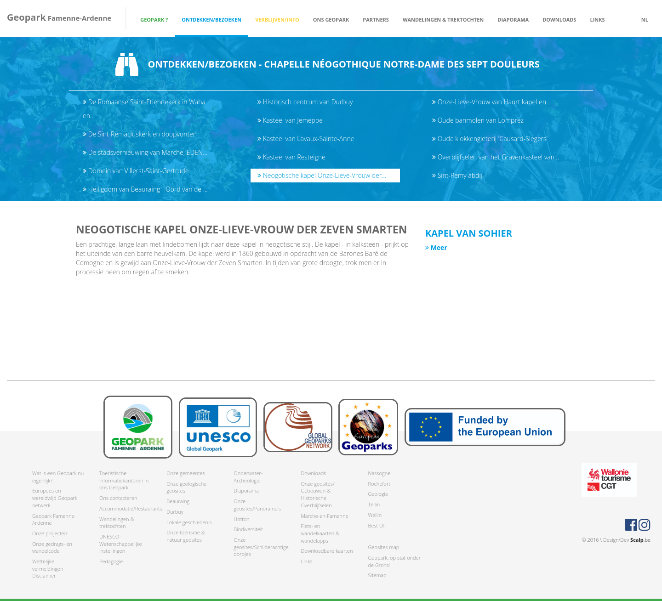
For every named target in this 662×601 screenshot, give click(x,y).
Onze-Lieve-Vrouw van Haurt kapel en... (491, 101)
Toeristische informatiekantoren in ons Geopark (123, 480)
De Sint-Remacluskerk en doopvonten (140, 134)
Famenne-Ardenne (59, 17)
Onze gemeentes (185, 473)
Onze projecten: (50, 533)
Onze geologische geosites (186, 487)
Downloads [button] (559, 19)
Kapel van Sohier (468, 233)
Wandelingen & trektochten (116, 523)
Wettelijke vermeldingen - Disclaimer (49, 568)
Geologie (378, 493)
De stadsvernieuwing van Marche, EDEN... (145, 152)
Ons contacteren (118, 497)
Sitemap (377, 575)
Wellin (375, 514)
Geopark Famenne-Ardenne (54, 519)
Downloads (313, 473)
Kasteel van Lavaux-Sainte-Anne (305, 138)
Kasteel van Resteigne (291, 157)
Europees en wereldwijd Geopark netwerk (54, 497)
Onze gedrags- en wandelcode (52, 547)
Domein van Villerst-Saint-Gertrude (135, 170)
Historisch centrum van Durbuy (305, 101)
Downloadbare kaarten (327, 550)
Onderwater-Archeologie (248, 477)
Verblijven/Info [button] (277, 19)
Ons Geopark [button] (331, 19)
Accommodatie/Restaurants (126, 508)
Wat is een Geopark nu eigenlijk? (58, 477)
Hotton (242, 519)
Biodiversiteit (248, 529)
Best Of (376, 525)
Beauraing (177, 501)
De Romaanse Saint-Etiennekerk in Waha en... (144, 108)
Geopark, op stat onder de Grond (394, 561)
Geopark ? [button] (154, 19)
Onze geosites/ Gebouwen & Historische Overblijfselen (317, 494)
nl (644, 19)
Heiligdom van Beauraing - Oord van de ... (145, 189)
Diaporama (513, 19)
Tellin (374, 504)
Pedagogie (111, 561)
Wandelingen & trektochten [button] (443, 19)
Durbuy (174, 511)
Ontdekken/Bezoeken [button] (211, 19)
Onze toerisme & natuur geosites (185, 536)
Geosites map (383, 547)
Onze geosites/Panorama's (257, 505)
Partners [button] (376, 19)
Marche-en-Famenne (324, 515)
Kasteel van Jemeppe (290, 120)
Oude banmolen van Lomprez (478, 120)
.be (640, 539)
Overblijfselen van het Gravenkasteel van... (495, 157)
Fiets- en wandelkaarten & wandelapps (320, 533)
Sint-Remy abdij (457, 175)
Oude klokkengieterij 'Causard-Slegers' (490, 138)
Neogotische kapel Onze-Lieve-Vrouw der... (321, 175)
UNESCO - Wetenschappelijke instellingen (120, 543)
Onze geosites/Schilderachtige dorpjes (260, 546)
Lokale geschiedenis (188, 522)
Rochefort (379, 483)
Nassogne (379, 473)
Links (597, 19)
